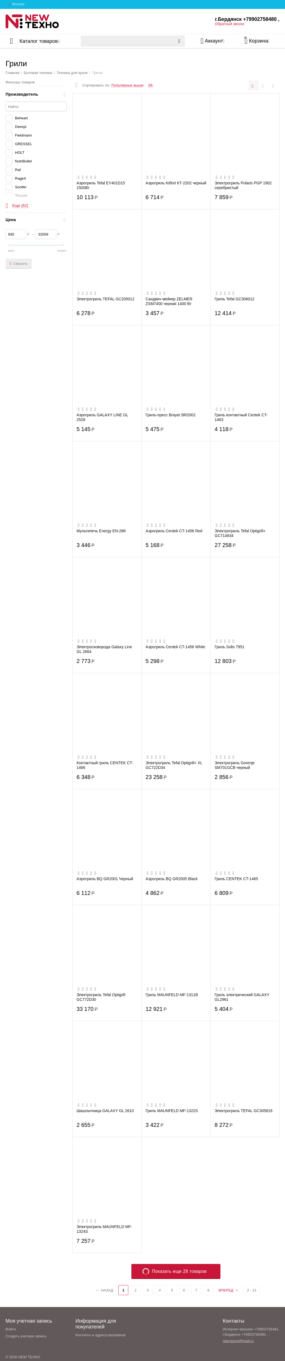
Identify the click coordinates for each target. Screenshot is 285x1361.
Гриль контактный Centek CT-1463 (241, 417)
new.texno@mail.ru (238, 1341)
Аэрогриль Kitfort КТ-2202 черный (176, 183)
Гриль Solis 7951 (229, 647)
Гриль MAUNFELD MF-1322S (172, 1110)
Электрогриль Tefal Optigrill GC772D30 (101, 997)
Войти (11, 1329)
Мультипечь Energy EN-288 (101, 531)
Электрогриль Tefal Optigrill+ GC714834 (240, 533)
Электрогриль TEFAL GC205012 (105, 299)
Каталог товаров (38, 41)
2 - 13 (251, 1290)
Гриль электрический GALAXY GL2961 (242, 997)
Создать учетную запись (26, 1336)
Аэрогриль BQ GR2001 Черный (105, 879)
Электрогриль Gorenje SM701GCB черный (235, 765)
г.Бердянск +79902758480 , (247, 19)
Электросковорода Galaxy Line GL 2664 (104, 649)
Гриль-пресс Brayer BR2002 (170, 415)
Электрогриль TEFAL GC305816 (243, 1110)
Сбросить (19, 263)
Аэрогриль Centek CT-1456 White (175, 647)
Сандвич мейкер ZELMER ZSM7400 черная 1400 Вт (169, 301)
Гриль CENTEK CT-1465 (236, 879)
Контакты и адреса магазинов (100, 1335)
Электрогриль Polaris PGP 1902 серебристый (243, 185)
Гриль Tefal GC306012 (234, 299)
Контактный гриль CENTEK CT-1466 (105, 765)
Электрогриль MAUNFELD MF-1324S (104, 1228)
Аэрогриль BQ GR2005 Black (172, 879)
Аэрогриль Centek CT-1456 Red (174, 531)
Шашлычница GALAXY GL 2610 (105, 1110)
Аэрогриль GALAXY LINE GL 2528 (102, 417)
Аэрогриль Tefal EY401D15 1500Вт (101, 185)
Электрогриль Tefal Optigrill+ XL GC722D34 (174, 765)
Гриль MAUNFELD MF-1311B (172, 995)
